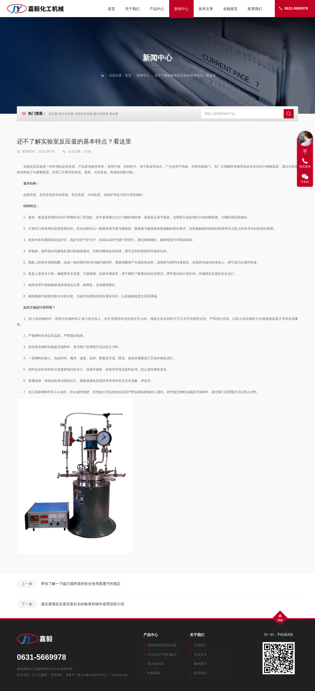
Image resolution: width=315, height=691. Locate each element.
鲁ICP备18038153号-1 (93, 675)
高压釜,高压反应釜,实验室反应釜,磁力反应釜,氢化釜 (83, 113)
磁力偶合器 (153, 663)
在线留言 (230, 9)
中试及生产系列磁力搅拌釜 (162, 654)
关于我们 (132, 9)
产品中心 (157, 9)
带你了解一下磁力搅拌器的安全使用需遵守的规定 (81, 584)
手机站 (305, 181)
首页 (111, 9)
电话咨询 (305, 166)
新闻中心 (181, 9)
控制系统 (151, 673)
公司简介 (198, 645)
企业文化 (198, 654)
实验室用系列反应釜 (159, 645)
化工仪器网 (39, 675)
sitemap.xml (119, 675)
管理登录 (56, 675)
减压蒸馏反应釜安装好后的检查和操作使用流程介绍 (82, 604)
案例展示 (198, 663)
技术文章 (206, 9)
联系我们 (255, 9)
